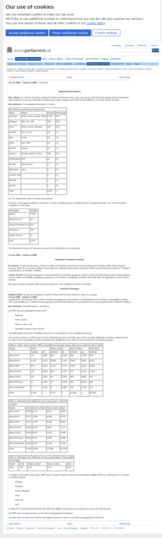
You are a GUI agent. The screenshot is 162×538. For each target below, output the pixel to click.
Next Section (15, 523)
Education (115, 59)
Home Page (124, 77)
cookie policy (96, 23)
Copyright (84, 528)
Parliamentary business (28, 59)
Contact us (154, 45)
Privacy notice (94, 528)
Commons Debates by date (116, 69)
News (129, 64)
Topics (137, 64)
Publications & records (98, 64)
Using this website (71, 528)
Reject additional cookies (70, 33)
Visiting (104, 59)
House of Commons (17, 64)
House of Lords (35, 64)
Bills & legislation (64, 64)
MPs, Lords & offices (52, 59)
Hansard (83, 69)
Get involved (92, 59)
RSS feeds (142, 45)
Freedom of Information (46, 528)
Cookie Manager (118, 528)
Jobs (59, 528)
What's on (49, 64)
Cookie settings (106, 33)
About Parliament (74, 59)
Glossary (20, 528)
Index (69, 77)
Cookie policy (106, 528)
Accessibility (116, 45)
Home (11, 59)
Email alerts (129, 45)
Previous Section (16, 77)
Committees (79, 64)
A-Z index (10, 528)
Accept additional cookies (27, 33)
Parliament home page (26, 69)
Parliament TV (117, 64)
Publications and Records (67, 69)
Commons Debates (95, 69)
